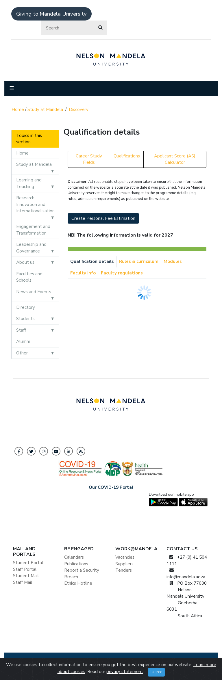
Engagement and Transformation (33, 230)
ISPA (201, 661)
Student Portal (28, 563)
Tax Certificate (167, 661)
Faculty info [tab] (83, 273)
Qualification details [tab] (92, 261)
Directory (25, 307)
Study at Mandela (45, 109)
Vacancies (124, 557)
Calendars (74, 557)
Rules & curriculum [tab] (138, 261)
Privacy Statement (100, 661)
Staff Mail (22, 582)
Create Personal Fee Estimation (103, 218)
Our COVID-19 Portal (111, 487)
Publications (76, 564)
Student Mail (26, 576)
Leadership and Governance (31, 247)
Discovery (78, 109)
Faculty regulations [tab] (122, 273)
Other (22, 353)
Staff (21, 330)
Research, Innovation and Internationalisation (35, 204)
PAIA (189, 661)
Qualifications (127, 156)
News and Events (33, 292)
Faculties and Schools (29, 277)
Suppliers (124, 564)
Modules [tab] (173, 261)
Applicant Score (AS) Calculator (174, 159)
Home (18, 109)
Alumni (23, 341)
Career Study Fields (89, 159)
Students (25, 319)
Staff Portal (24, 569)
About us (25, 262)
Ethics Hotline (78, 583)
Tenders (123, 570)
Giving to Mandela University (51, 14)
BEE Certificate (135, 661)
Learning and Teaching (29, 183)
